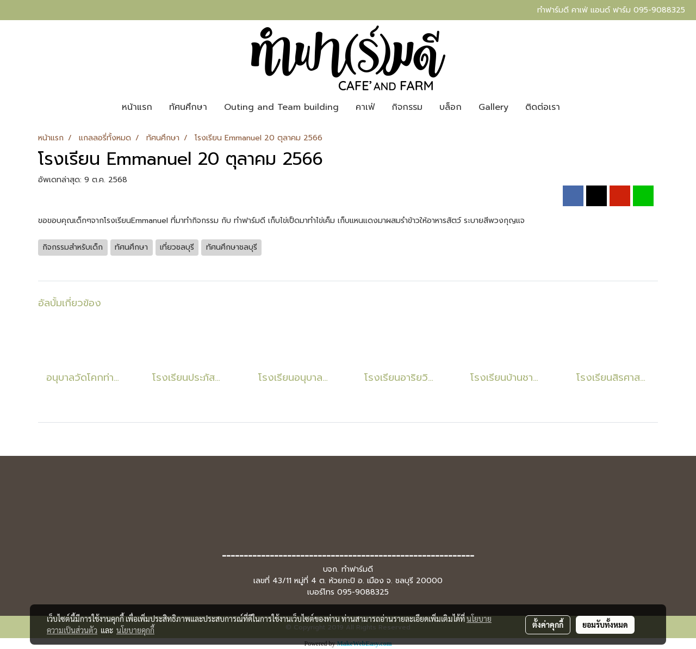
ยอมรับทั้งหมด (605, 624)
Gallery (493, 107)
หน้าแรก (137, 107)
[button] (578, 107)
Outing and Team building (281, 107)
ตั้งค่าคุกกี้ (547, 624)
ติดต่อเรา (542, 107)
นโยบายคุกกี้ (135, 630)
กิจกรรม (406, 107)
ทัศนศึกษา (188, 107)
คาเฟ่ (365, 107)
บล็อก (450, 107)
